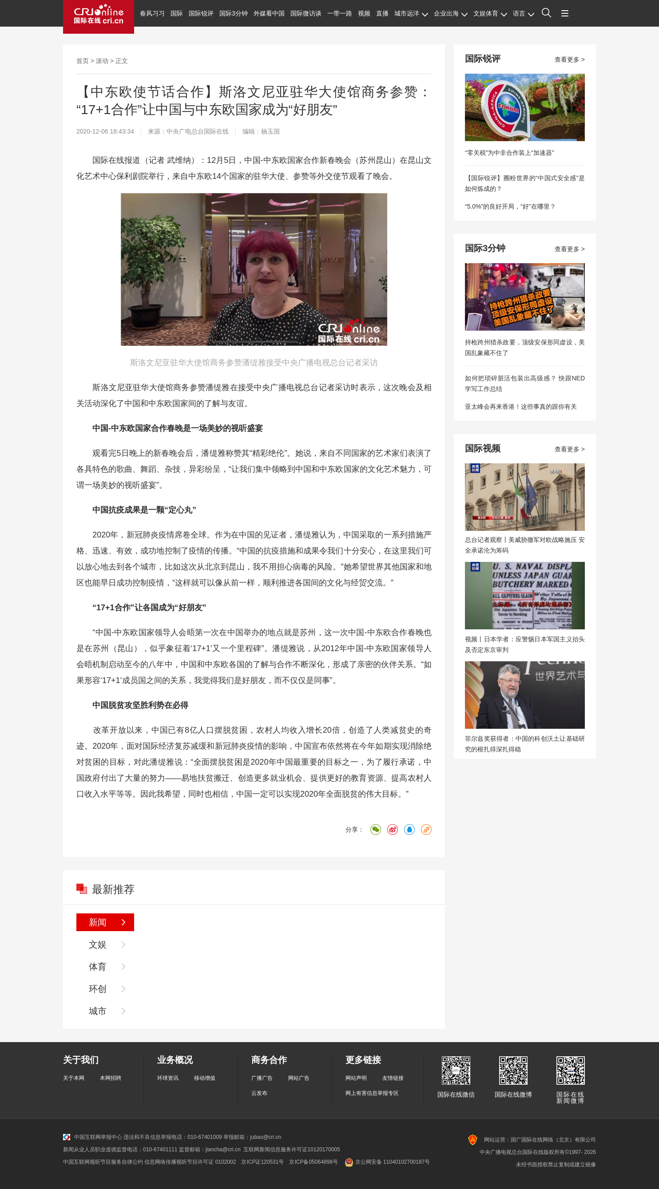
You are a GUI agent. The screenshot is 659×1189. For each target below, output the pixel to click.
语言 (523, 13)
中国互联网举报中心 (92, 1137)
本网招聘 (110, 1078)
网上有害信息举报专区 (372, 1093)
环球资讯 (168, 1078)
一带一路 (339, 13)
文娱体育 (490, 13)
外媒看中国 (269, 13)
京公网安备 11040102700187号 (386, 1162)
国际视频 (482, 448)
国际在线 (98, 17)
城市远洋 (411, 13)
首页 (82, 60)
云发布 (259, 1093)
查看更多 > (570, 59)
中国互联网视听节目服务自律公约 (103, 1162)
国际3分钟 (233, 13)
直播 (382, 13)
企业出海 (451, 13)
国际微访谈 (306, 13)
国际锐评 (201, 13)
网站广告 (299, 1078)
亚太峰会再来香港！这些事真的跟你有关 (521, 406)
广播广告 (262, 1078)
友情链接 (393, 1078)
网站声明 (356, 1078)
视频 (364, 13)
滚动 (102, 60)
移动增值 (204, 1078)
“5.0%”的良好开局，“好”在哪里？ (510, 206)
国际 (177, 13)
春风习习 (152, 13)
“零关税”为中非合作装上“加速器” (509, 152)
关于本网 (73, 1078)
